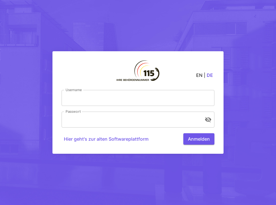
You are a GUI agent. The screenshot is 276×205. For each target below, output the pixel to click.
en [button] (199, 75)
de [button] (210, 75)
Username (74, 90)
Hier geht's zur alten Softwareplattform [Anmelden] (106, 139)
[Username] (138, 98)
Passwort (73, 111)
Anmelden (199, 139)
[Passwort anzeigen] (208, 119)
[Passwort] (131, 120)
